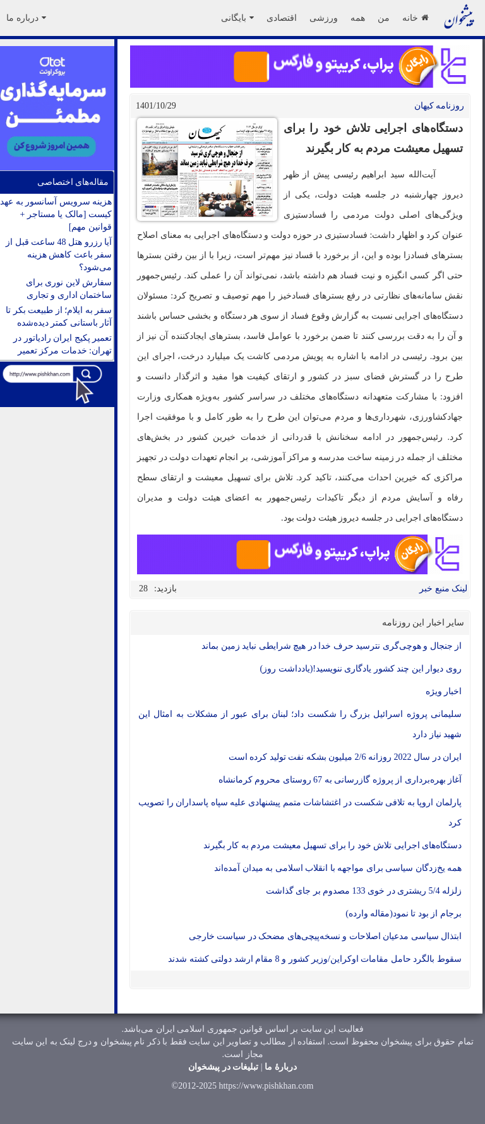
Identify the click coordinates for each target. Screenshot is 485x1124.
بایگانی (237, 18)
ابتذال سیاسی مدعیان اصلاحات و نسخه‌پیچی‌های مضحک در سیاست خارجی (325, 936)
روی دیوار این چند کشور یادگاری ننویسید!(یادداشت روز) (361, 668)
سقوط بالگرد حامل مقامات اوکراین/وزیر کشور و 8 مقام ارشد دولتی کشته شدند (315, 959)
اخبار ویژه (444, 691)
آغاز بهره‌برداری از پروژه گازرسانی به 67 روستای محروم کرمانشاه (340, 779)
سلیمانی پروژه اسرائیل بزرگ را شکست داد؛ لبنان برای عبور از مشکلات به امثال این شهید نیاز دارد (300, 724)
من (384, 18)
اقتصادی (281, 18)
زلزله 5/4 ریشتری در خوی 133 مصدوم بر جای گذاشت (364, 891)
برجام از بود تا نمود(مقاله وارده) (403, 913)
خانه (415, 18)
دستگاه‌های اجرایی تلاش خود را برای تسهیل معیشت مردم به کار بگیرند (332, 845)
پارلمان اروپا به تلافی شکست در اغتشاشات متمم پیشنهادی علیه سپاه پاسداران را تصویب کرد (300, 812)
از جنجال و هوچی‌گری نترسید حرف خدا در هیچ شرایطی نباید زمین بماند (331, 646)
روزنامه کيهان (439, 105)
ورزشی (323, 18)
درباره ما (26, 18)
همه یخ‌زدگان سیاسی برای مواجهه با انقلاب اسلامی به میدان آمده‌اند (338, 868)
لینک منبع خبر (443, 588)
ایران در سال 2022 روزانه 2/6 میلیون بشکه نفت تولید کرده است (345, 757)
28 (143, 588)
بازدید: (165, 588)
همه (357, 18)
